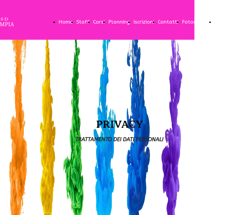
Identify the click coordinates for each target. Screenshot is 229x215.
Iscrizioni (143, 22)
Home (65, 22)
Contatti (168, 22)
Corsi (99, 22)
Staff (82, 22)
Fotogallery (196, 22)
